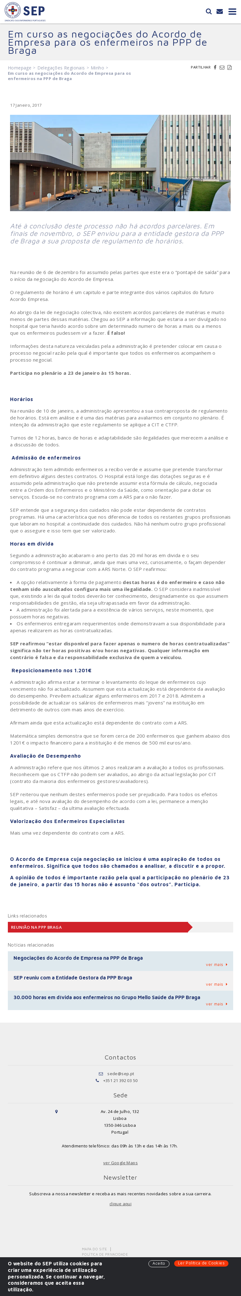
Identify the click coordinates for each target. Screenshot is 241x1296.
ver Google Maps (120, 1163)
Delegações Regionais (61, 68)
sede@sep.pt (120, 1073)
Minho (97, 68)
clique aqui (120, 1204)
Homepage (19, 68)
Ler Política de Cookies (201, 1262)
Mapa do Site (94, 1249)
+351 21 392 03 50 (120, 1080)
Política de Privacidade (105, 1254)
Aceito (159, 1263)
